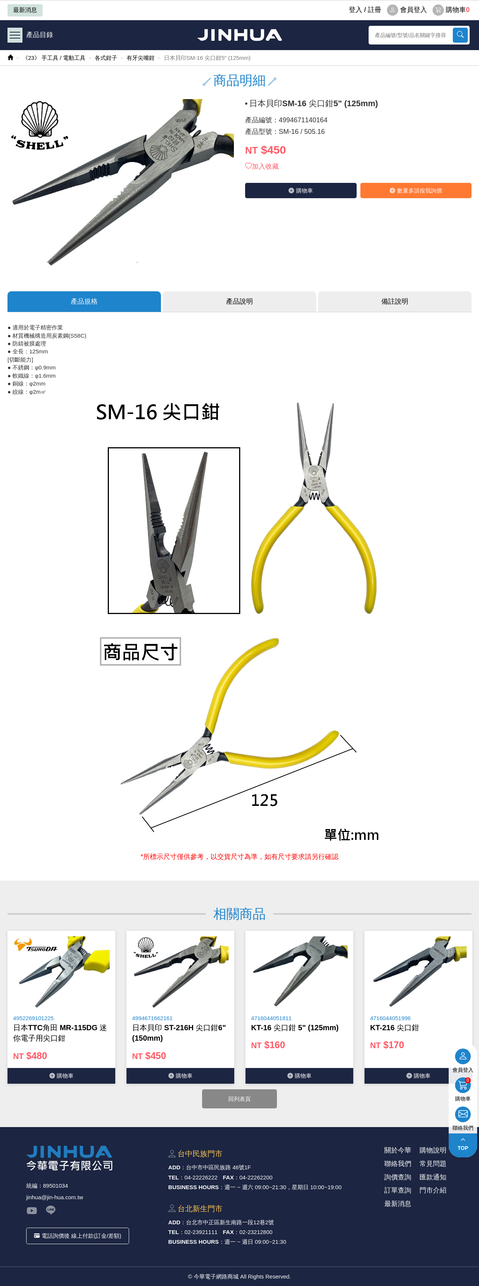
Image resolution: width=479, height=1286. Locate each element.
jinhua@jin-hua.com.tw (54, 1197)
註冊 (374, 9)
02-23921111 (200, 1232)
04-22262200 (256, 1177)
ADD (174, 1167)
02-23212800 (256, 1232)
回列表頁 (239, 1099)
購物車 (451, 10)
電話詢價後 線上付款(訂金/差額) (77, 1236)
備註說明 (394, 301)
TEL (173, 1177)
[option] (61, 1007)
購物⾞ (301, 190)
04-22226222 (200, 1177)
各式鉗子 (106, 58)
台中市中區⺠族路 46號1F (218, 1167)
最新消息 (25, 10)
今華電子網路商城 (239, 35)
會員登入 (407, 10)
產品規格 (84, 301)
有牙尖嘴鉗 (140, 58)
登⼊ (355, 9)
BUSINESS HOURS (193, 1187)
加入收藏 (262, 166)
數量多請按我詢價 (416, 190)
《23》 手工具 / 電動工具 (53, 58)
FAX (228, 1177)
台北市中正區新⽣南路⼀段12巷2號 (230, 1222)
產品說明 (239, 301)
